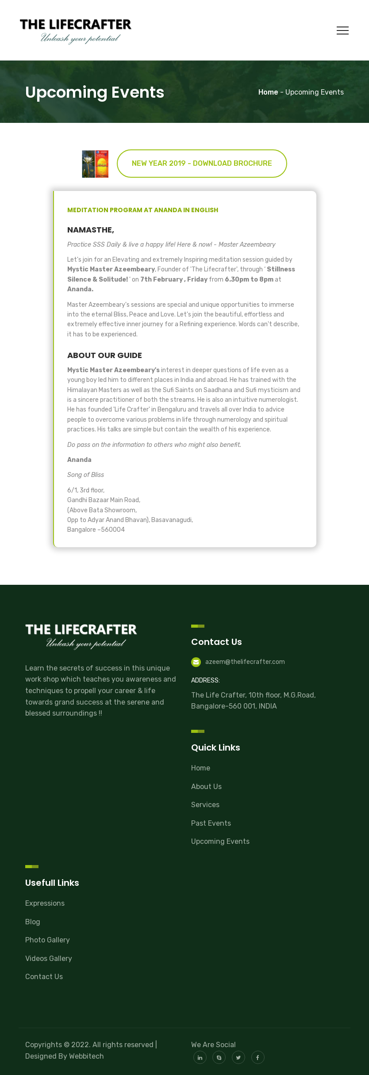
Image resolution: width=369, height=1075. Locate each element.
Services (205, 805)
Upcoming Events (220, 841)
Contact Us (44, 976)
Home (200, 768)
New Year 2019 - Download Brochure (202, 163)
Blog (32, 922)
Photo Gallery (47, 940)
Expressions (45, 903)
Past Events (211, 823)
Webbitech (86, 1056)
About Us (206, 786)
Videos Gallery (48, 958)
